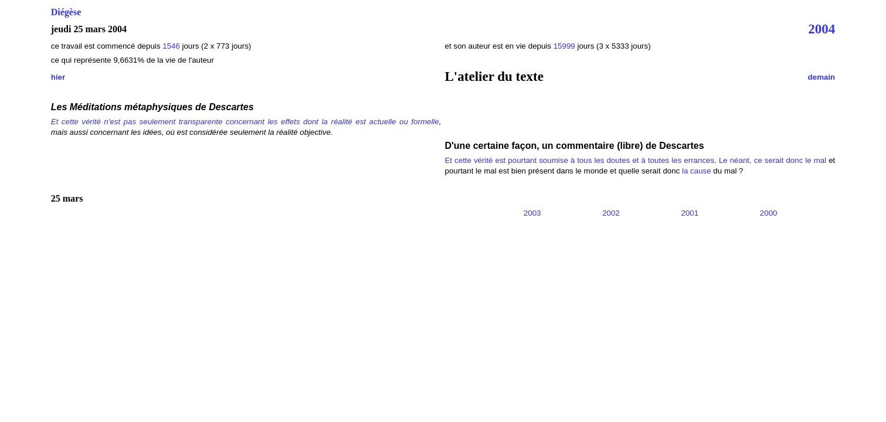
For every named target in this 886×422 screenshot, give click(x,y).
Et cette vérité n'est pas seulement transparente (137, 121)
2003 (532, 213)
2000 (769, 213)
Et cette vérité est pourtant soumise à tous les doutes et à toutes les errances (579, 160)
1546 (172, 46)
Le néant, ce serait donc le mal (772, 160)
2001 (690, 213)
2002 (611, 213)
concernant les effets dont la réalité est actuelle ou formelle (332, 121)
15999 (564, 46)
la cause (696, 170)
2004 (821, 28)
